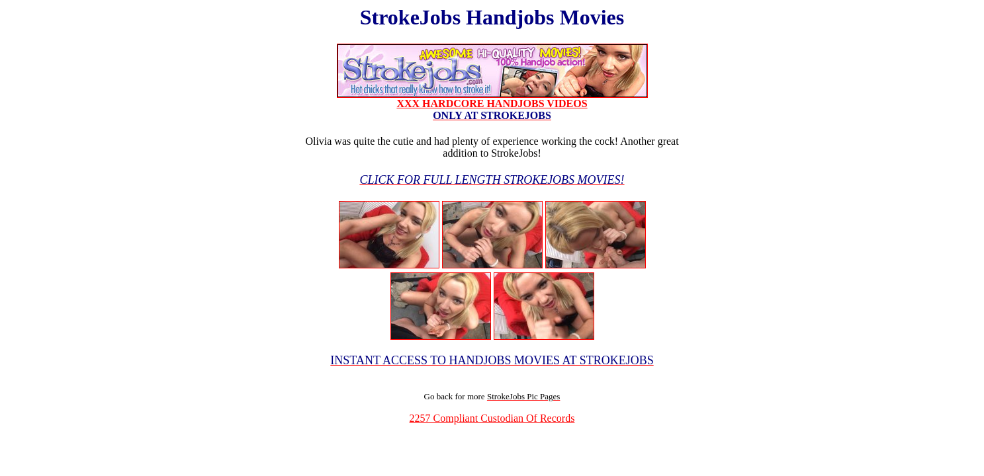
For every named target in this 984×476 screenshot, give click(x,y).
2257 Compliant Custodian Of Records (492, 418)
